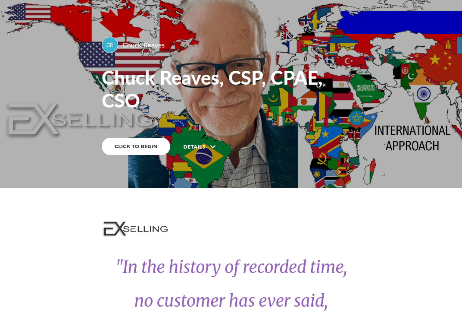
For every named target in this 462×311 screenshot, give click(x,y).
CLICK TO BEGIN (136, 146)
